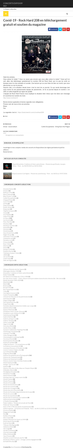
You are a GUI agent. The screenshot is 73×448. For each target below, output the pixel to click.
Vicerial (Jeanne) (6, 430)
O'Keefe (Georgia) (7, 399)
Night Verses (5, 233)
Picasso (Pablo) (6, 408)
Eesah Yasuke (5, 205)
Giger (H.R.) (5, 322)
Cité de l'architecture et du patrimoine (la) (14, 295)
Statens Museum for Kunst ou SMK (12, 418)
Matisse (3, 364)
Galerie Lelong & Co (7, 317)
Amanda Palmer (6, 187)
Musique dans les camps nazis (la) (12, 375)
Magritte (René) (6, 352)
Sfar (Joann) (5, 416)
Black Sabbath (6, 193)
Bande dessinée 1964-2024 (10, 278)
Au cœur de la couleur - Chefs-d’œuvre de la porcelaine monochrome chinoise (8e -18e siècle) (31, 277)
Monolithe (4, 225)
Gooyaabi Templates (36, 445)
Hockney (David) (6, 337)
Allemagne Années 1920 (9, 269)
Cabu (2, 289)
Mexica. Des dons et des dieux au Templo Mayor (16, 366)
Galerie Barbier (6, 315)
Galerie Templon (6, 319)
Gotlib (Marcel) (6, 326)
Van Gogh (4, 427)
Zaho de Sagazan (6, 258)
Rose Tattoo (5, 242)
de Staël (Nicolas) (6, 439)
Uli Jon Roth (5, 255)
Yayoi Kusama (5, 434)
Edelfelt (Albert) (6, 306)
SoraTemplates (13, 445)
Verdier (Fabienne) (7, 428)
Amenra (3, 189)
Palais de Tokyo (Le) (7, 403)
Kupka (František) (7, 341)
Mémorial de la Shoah (8, 397)
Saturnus (4, 244)
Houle (3, 211)
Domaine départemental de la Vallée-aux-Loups (16, 304)
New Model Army (7, 231)
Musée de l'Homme (7, 385)
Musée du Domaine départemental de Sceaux (15, 390)
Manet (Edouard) (6, 361)
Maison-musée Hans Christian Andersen (14, 359)
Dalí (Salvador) (6, 297)
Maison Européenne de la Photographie (13, 353)
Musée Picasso (6, 379)
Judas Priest (5, 214)
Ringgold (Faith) (6, 410)
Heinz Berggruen (6, 333)
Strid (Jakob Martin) (7, 419)
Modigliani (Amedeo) (8, 370)
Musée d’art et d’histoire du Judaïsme (13, 396)
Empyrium (4, 207)
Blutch (3, 282)
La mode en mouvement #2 (9, 344)
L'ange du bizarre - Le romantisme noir (13, 342)
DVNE (3, 202)
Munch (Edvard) (6, 374)
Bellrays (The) (5, 191)
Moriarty (4, 227)
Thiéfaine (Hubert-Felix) (9, 251)
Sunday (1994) (5, 247)
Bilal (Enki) (4, 280)
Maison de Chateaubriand (9, 355)
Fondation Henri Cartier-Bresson (11, 309)
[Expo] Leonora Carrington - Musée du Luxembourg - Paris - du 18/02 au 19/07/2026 (37, 172)
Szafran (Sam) (5, 421)
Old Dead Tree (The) (7, 235)
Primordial (4, 240)
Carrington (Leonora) (8, 291)
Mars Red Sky (5, 220)
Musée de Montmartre (8, 383)
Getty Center (5, 320)
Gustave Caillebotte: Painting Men (12, 328)
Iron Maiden (5, 213)
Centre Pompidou (6, 293)
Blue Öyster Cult (6, 194)
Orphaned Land (6, 236)
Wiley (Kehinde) (6, 432)
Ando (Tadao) (5, 273)
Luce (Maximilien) (7, 350)
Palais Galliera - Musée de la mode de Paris (15, 401)
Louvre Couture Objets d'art (10, 348)
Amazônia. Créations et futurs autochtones (15, 271)
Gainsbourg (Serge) (7, 313)
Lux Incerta (4, 218)
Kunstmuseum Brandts (8, 339)
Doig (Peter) (5, 302)
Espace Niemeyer (6, 308)
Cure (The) (4, 200)
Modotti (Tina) (6, 372)
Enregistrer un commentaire (12, 135)
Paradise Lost (5, 238)
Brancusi (4, 284)
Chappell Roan (5, 198)
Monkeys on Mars (7, 224)
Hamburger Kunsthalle (8, 330)
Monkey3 (4, 222)
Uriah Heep (4, 257)
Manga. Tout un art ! (7, 363)
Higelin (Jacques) (6, 209)
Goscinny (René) (6, 324)
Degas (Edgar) (5, 298)
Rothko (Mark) (6, 414)
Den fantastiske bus (7, 300)
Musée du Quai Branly (8, 394)
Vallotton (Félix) (6, 425)
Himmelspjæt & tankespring (10, 335)
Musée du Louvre (6, 392)
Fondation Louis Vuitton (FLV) (10, 311)
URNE (3, 253)
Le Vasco (4, 216)
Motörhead (4, 229)
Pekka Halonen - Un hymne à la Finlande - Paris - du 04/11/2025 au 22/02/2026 (26, 407)
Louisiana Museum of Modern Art (12, 346)
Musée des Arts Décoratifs (9, 388)
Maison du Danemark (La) (9, 357)
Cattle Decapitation (7, 196)
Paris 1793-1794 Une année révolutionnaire (15, 405)
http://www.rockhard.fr (8, 98)
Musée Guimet (6, 377)
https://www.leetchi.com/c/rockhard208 (28, 113)
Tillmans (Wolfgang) (7, 423)
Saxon (3, 246)
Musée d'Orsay (6, 381)
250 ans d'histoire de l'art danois (11, 267)
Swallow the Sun (6, 249)
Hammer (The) (6, 331)
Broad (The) (5, 286)
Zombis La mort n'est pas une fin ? (12, 436)
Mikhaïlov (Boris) (6, 368)
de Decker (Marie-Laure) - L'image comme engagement (19, 438)
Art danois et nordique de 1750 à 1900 (13, 275)
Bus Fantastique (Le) (7, 287)
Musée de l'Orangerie (8, 386)
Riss (2, 412)
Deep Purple (5, 203)
